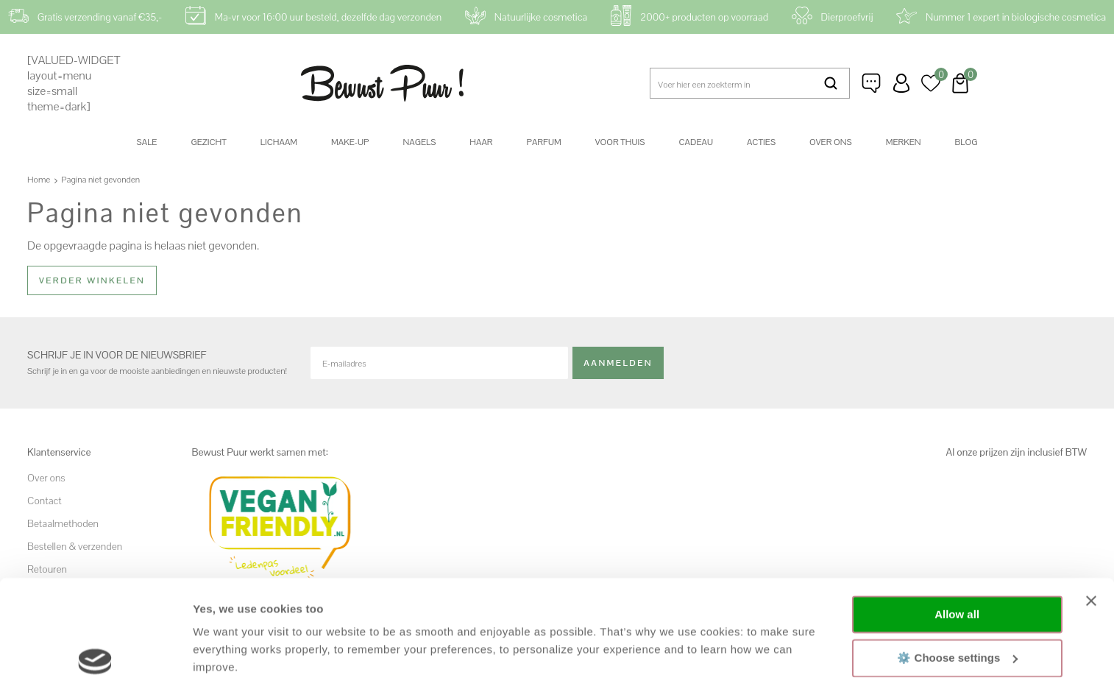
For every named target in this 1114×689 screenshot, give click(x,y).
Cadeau (695, 142)
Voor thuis (620, 142)
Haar (480, 142)
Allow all (956, 514)
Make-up (350, 142)
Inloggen (901, 83)
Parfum (544, 142)
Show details (227, 660)
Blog (966, 142)
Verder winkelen (92, 280)
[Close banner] (1091, 500)
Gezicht (208, 142)
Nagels (419, 142)
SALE (147, 142)
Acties (761, 142)
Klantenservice (872, 83)
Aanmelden (618, 363)
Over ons (830, 142)
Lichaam (278, 142)
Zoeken (831, 83)
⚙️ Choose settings (957, 557)
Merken (903, 142)
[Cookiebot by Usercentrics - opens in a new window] (95, 660)
